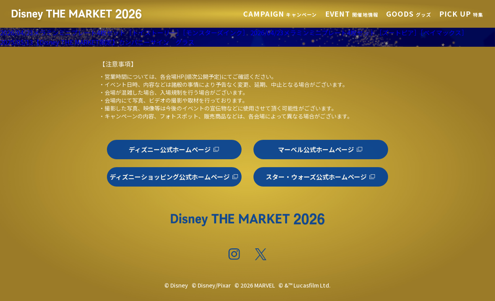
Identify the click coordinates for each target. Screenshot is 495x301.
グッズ (408, 14)
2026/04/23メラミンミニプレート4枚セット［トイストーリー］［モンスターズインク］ (124, 32)
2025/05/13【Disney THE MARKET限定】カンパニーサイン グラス (97, 42)
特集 (461, 14)
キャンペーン (280, 14)
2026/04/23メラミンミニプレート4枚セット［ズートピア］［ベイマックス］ (359, 32)
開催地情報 (352, 14)
